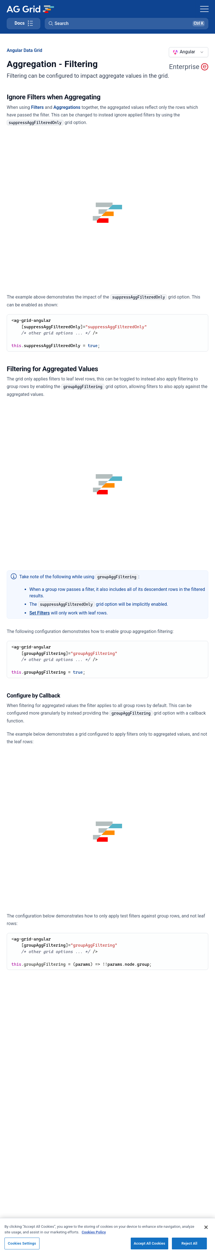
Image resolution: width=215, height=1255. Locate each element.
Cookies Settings (22, 1243)
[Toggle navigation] (204, 9)
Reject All (189, 1243)
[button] (126, 23)
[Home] (30, 9)
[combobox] (188, 52)
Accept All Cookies (149, 1243)
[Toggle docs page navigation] (23, 23)
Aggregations (67, 107)
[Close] (206, 1227)
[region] (107, 1236)
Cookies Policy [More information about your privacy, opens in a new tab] (94, 1232)
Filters (37, 107)
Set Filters (39, 613)
